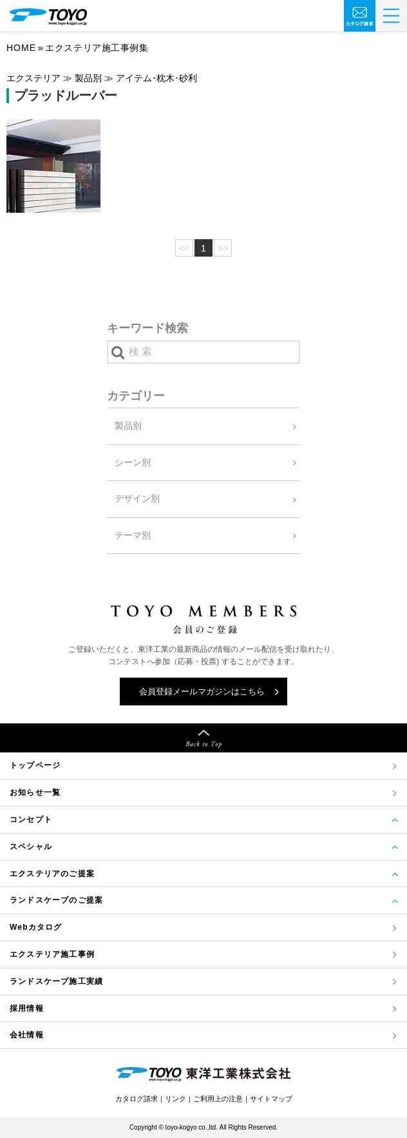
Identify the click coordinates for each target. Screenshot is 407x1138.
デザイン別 (137, 498)
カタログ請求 (136, 1099)
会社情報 (27, 1034)
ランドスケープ (56, 981)
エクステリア (52, 954)
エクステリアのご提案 (52, 873)
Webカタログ (36, 927)
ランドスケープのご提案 (56, 900)
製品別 (128, 425)
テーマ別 (133, 535)
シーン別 (133, 462)
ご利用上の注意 (218, 1099)
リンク (175, 1099)
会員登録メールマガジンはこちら (202, 691)
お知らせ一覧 (35, 792)
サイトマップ (271, 1099)
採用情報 (27, 1008)
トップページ (35, 765)
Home (21, 48)
